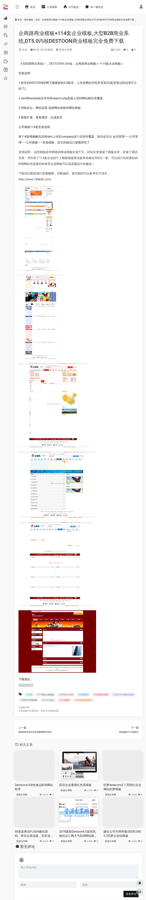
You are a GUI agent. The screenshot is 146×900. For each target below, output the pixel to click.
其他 (37, 19)
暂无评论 (27, 846)
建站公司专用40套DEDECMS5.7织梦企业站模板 (122, 834)
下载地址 (24, 685)
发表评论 (131, 893)
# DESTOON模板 (29, 700)
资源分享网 (64, 49)
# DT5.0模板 (48, 700)
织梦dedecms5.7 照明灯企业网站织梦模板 (122, 787)
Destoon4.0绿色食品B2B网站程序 (34, 787)
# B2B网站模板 (101, 694)
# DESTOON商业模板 (123, 694)
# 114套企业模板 (45, 694)
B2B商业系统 (34, 63)
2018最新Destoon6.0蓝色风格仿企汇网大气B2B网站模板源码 (78, 834)
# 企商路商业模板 (83, 700)
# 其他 (29, 694)
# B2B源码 (83, 694)
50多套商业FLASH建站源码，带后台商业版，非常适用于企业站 (34, 834)
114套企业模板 (111, 63)
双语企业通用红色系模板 (75, 785)
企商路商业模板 (85, 63)
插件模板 (28, 19)
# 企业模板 (64, 700)
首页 (20, 19)
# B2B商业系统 (66, 694)
